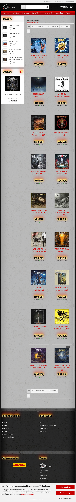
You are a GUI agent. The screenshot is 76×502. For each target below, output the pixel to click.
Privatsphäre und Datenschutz (47, 425)
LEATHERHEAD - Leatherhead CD (38, 289)
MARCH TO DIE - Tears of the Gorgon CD (39, 211)
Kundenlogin (59, 1)
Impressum (42, 431)
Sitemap (4, 431)
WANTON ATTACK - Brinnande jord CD (62, 289)
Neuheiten (6, 13)
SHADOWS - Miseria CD (12, 95)
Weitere (68, 13)
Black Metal (15, 13)
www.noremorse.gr (32, 22)
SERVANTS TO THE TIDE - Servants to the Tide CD (61, 212)
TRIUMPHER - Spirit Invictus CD (62, 250)
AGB (40, 422)
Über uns (4, 422)
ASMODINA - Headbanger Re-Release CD (62, 96)
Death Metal (25, 13)
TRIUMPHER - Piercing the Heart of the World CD (62, 367)
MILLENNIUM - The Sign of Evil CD (62, 134)
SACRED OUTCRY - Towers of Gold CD (38, 134)
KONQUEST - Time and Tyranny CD (62, 56)
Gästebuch (5, 428)
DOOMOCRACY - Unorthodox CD (38, 95)
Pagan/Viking (59, 13)
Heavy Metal (48, 13)
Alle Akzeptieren (65, 487)
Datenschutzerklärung (27, 494)
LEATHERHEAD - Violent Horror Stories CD (38, 366)
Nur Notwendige (65, 493)
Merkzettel (70, 1)
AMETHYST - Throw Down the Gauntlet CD (38, 250)
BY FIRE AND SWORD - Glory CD (39, 173)
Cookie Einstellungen (8, 437)
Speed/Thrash (36, 13)
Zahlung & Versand (7, 434)
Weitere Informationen (65, 498)
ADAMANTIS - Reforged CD (38, 328)
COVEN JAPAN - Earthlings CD (61, 173)
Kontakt (4, 425)
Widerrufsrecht (43, 428)
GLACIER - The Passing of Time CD (39, 56)
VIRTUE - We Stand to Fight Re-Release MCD (62, 328)
